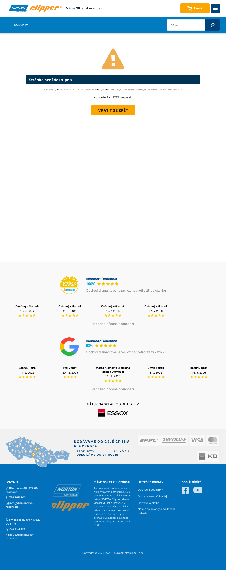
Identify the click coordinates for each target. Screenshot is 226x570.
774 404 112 (15, 529)
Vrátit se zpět (113, 110)
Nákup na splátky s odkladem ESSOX (156, 510)
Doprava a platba (148, 503)
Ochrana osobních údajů (153, 496)
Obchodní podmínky (150, 489)
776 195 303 (16, 497)
